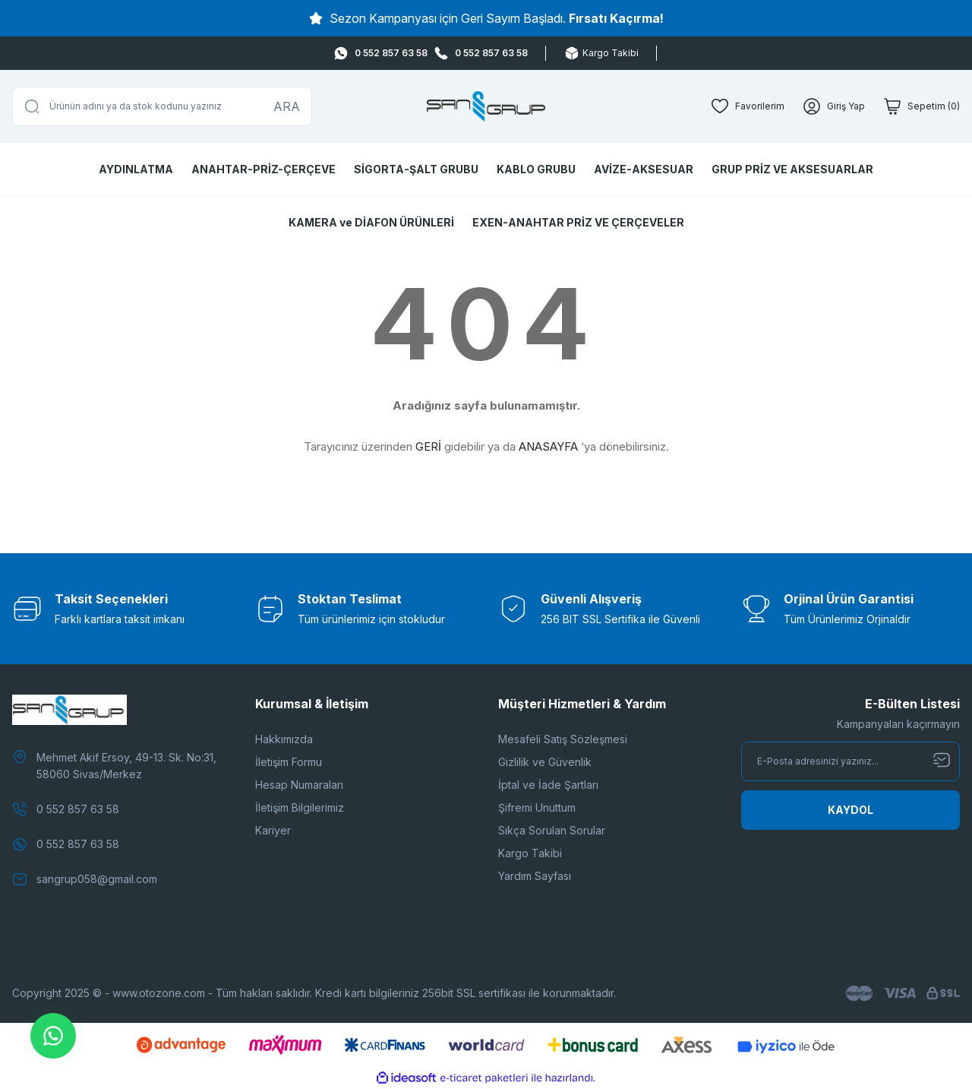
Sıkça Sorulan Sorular (551, 830)
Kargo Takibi (530, 853)
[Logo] (486, 106)
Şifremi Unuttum (537, 807)
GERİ (428, 446)
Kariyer (273, 830)
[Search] (162, 106)
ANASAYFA (548, 446)
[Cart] (921, 106)
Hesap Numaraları (299, 784)
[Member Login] (834, 106)
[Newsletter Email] (850, 761)
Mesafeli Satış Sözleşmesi (562, 739)
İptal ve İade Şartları (548, 784)
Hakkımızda (284, 739)
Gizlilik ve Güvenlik (545, 761)
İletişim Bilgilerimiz (299, 807)
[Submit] (850, 810)
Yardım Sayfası (534, 875)
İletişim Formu (288, 761)
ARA (286, 106)
